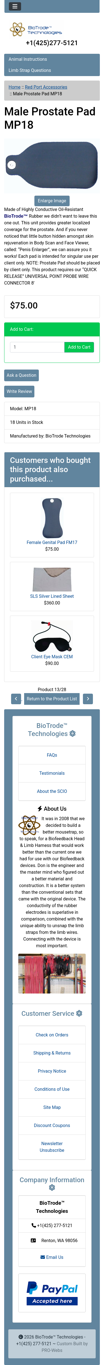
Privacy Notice (52, 1071)
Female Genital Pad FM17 (52, 542)
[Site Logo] (52, 29)
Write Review (19, 391)
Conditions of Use (51, 1089)
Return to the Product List (52, 698)
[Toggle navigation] (15, 6)
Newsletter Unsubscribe (52, 1147)
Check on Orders (52, 1035)
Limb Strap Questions (30, 70)
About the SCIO (52, 791)
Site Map (52, 1107)
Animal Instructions (28, 59)
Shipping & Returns (52, 1053)
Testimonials (52, 773)
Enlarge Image (52, 200)
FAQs (52, 755)
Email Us (51, 1257)
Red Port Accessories (46, 87)
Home (15, 87)
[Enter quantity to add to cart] (37, 347)
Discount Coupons (52, 1125)
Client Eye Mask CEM (52, 656)
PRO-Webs (52, 1350)
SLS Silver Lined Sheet (52, 596)
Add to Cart (79, 347)
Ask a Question (21, 375)
